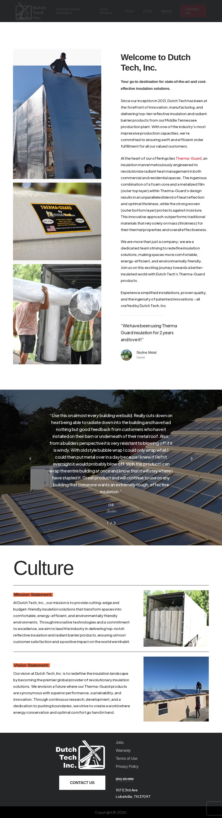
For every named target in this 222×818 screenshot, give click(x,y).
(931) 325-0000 (125, 779)
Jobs (120, 742)
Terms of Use (126, 758)
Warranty (123, 750)
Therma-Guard (189, 158)
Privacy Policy (127, 766)
